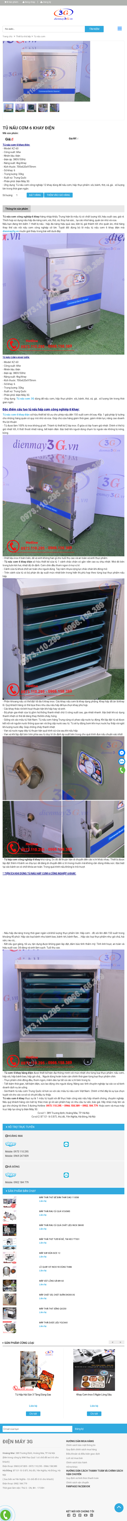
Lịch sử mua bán (74, 1458)
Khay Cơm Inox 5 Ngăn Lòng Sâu (94, 1394)
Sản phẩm (12, 2)
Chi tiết (33, 1413)
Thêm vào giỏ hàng (58, 195)
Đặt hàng (35, 195)
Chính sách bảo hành (76, 1462)
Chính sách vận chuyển (77, 1482)
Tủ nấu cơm (39, 36)
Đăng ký (45, 2)
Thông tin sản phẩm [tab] (16, 208)
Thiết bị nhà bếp (23, 36)
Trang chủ (7, 36)
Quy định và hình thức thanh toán (82, 1478)
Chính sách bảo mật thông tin (80, 1445)
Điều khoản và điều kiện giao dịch (83, 1454)
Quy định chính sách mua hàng (81, 1449)
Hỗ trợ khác (72, 1467)
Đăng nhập (29, 2)
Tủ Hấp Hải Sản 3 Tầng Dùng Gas (33, 1394)
